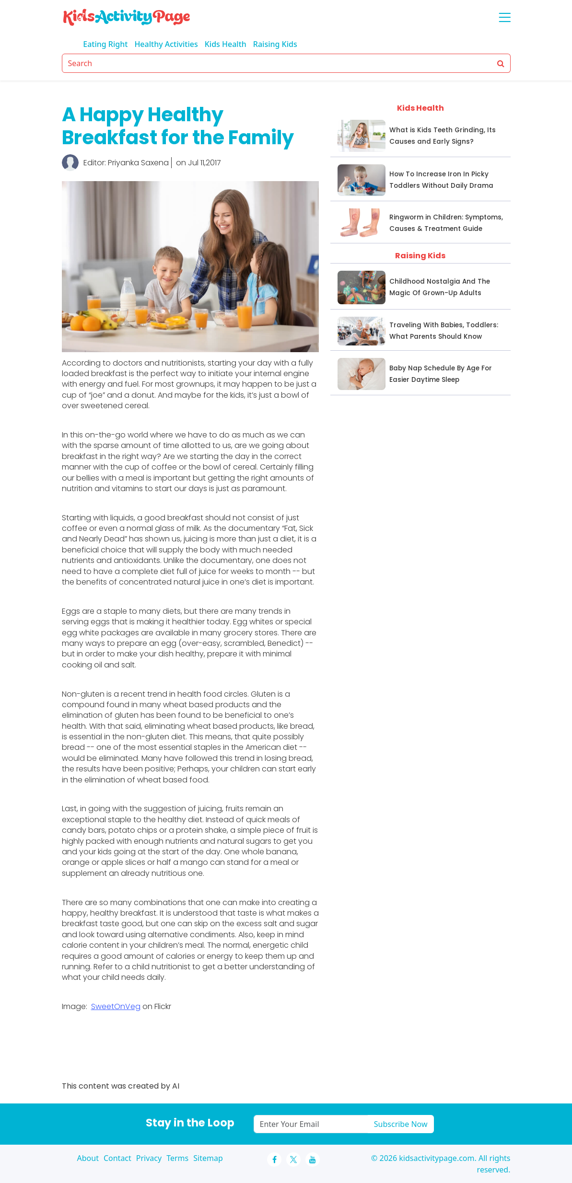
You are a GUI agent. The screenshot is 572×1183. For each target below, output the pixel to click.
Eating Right (105, 44)
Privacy (149, 1158)
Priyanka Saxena (138, 162)
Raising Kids (275, 44)
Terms (177, 1158)
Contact (117, 1158)
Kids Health (225, 44)
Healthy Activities (166, 44)
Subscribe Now (401, 1124)
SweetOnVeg (115, 1006)
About (88, 1158)
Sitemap (208, 1158)
